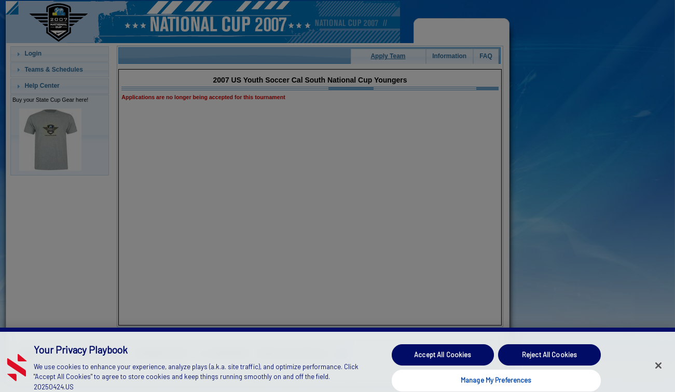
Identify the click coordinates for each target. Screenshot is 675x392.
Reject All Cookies (549, 361)
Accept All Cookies (442, 361)
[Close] (658, 371)
